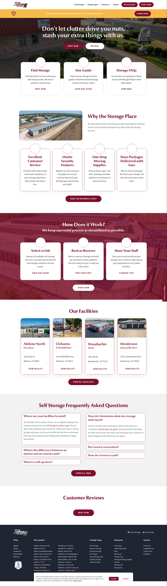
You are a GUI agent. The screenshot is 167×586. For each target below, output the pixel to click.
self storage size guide (108, 429)
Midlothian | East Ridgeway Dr (68, 554)
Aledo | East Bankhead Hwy (43, 551)
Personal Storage (95, 551)
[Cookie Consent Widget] (83, 579)
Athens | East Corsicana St (43, 554)
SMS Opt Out (118, 565)
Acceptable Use (148, 548)
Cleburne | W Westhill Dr (42, 565)
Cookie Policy (147, 551)
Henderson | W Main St (66, 548)
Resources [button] (105, 5)
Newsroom (118, 554)
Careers (117, 562)
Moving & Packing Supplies (123, 559)
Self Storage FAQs (120, 548)
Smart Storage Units (96, 557)
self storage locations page (57, 425)
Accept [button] (113, 579)
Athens (15, 548)
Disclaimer (146, 554)
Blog (115, 551)
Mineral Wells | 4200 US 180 (67, 557)
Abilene (15, 546)
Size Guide (118, 546)
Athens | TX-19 (39, 562)
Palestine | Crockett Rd (66, 565)
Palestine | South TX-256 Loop (68, 568)
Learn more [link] (77, 581)
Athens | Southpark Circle (42, 559)
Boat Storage (94, 546)
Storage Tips (118, 557)
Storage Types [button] (92, 5)
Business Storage (96, 548)
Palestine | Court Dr (64, 562)
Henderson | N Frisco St (42, 570)
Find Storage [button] (79, 5)
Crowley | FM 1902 (40, 568)
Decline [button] (126, 579)
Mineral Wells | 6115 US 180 (67, 559)
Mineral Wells (17, 554)
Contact (116, 5)
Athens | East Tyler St (41, 557)
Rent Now (146, 5)
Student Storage (95, 559)
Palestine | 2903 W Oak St (66, 570)
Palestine (16, 557)
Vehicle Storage (95, 562)
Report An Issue (164, 293)
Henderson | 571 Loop (65, 546)
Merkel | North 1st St (65, 551)
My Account (129, 5)
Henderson (17, 551)
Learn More (143, 13)
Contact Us (147, 546)
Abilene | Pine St (39, 548)
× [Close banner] (154, 14)
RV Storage (93, 554)
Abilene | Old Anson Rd (41, 546)
